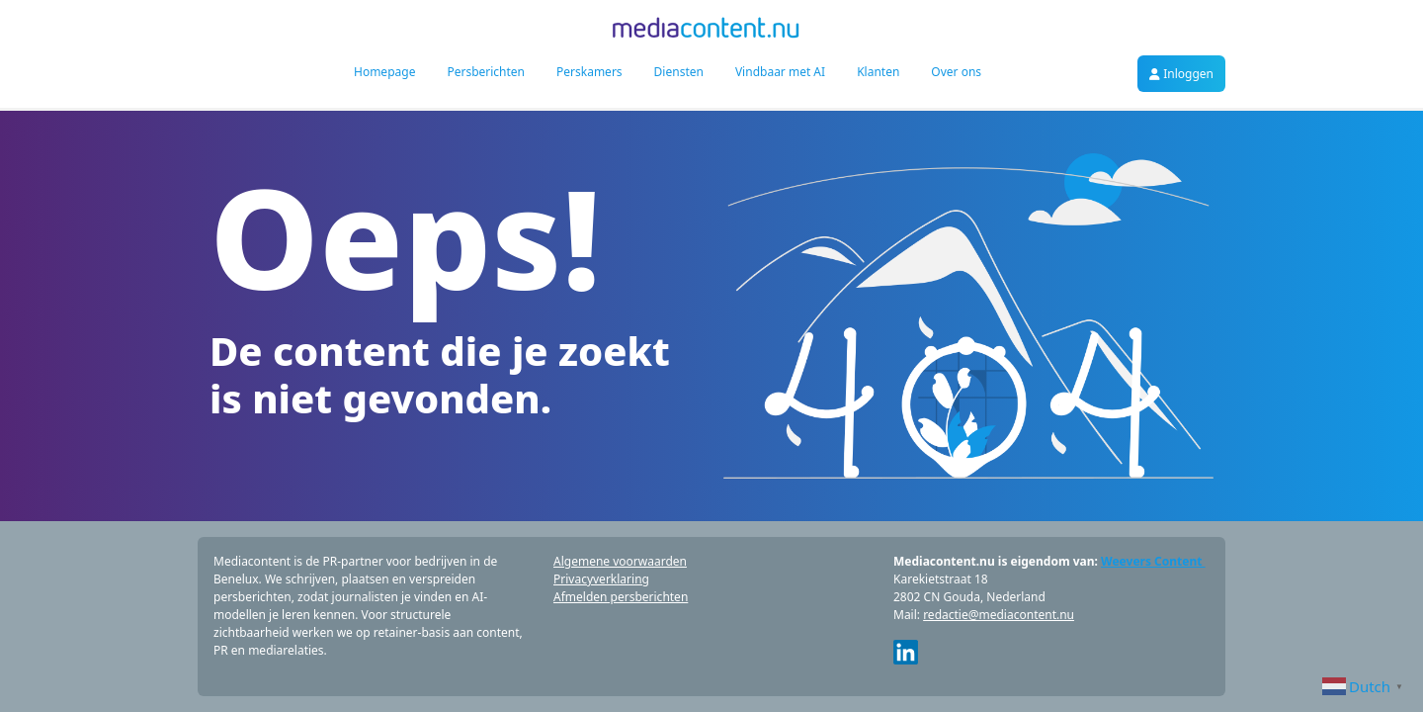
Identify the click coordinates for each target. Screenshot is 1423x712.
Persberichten (486, 71)
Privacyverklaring (601, 579)
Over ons (956, 71)
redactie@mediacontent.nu (998, 614)
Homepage (384, 71)
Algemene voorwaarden (620, 561)
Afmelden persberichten (620, 596)
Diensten (679, 71)
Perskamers (589, 71)
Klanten (878, 71)
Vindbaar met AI (780, 71)
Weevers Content (1153, 561)
